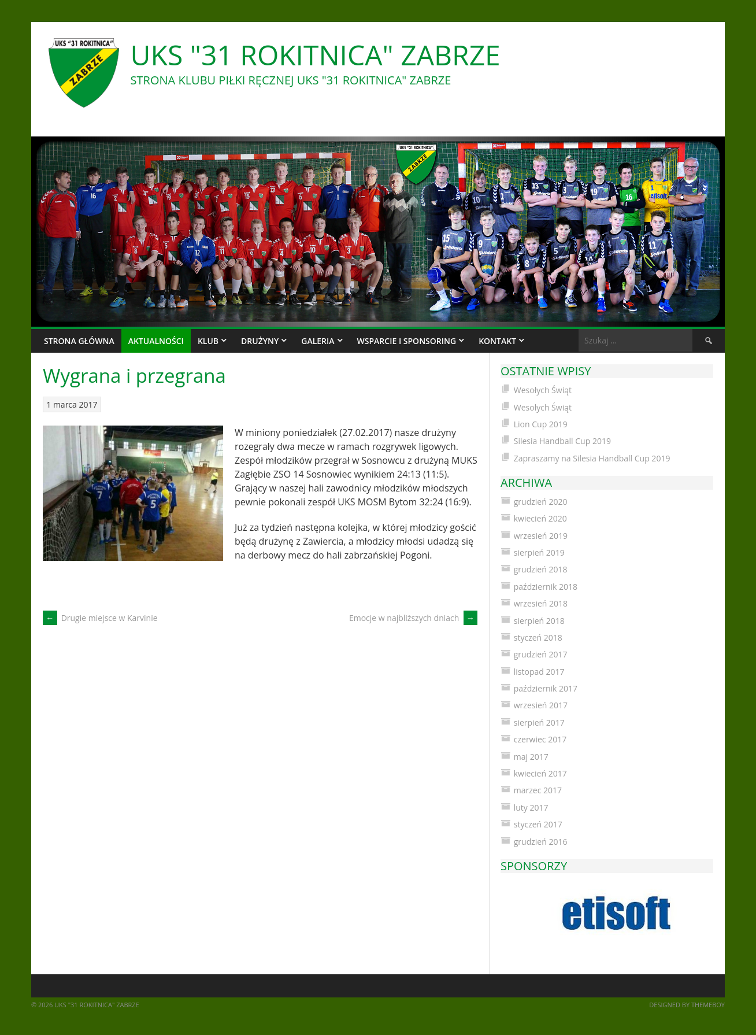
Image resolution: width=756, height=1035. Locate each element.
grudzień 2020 (541, 501)
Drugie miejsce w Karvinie (100, 617)
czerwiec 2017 (540, 739)
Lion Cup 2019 (541, 424)
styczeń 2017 (538, 824)
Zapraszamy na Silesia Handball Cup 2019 (592, 458)
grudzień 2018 (541, 569)
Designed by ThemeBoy (687, 1004)
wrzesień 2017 (541, 705)
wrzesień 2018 (541, 603)
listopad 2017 (539, 671)
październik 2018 (545, 586)
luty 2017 (531, 807)
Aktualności (156, 340)
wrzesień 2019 (541, 535)
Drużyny (260, 340)
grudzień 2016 (541, 841)
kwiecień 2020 (540, 518)
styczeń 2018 (538, 637)
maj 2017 (531, 756)
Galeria (317, 340)
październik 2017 (545, 688)
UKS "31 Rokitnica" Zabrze (316, 54)
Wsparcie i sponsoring (407, 340)
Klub (208, 340)
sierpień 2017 (539, 722)
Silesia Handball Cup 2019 (562, 440)
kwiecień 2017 (540, 773)
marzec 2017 (538, 790)
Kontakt (497, 340)
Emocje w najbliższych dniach (413, 617)
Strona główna (79, 340)
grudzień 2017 (541, 654)
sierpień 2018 (539, 620)
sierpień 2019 (539, 552)
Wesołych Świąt (543, 390)
